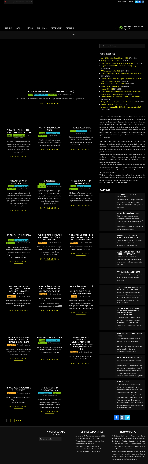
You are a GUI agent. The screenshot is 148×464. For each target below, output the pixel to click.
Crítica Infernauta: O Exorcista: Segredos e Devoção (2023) (121, 97)
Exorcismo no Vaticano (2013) (111, 86)
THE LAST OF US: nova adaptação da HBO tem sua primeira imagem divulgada (18, 289)
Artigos (9, 135)
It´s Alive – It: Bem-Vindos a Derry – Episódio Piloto (18, 131)
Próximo (19, 420)
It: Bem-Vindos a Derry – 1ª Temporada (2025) (50, 91)
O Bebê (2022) (50, 181)
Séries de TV (42, 242)
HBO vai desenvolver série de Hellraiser (18, 389)
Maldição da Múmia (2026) (110, 61)
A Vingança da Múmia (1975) (111, 71)
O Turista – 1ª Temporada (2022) (18, 236)
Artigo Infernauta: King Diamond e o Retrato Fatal (118, 102)
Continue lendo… (50, 103)
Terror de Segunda (19, 135)
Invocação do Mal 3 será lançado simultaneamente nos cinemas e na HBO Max (81, 289)
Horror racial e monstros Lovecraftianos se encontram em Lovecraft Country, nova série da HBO (80, 343)
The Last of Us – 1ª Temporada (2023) (18, 182)
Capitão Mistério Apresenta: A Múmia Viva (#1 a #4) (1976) (121, 73)
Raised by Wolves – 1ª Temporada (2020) (81, 182)
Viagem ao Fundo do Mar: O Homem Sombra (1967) (118, 66)
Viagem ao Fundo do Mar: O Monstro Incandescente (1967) (121, 107)
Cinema (74, 296)
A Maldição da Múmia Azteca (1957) (113, 84)
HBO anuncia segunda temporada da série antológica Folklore (18, 339)
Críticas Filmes (81, 131)
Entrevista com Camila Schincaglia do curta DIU (117, 63)
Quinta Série (53, 94)
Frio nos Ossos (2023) (81, 128)
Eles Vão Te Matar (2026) (109, 104)
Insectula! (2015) (107, 89)
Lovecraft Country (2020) (49, 337)
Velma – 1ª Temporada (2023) (49, 129)
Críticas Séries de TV (40, 94)
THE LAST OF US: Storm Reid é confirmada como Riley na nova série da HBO (80, 237)
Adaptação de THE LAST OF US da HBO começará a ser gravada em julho (50, 288)
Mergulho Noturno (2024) (90, 438)
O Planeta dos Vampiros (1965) (94, 436)
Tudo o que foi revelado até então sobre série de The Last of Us (50, 237)
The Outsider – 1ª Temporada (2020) (49, 389)
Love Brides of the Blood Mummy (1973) (115, 58)
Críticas (30, 94)
